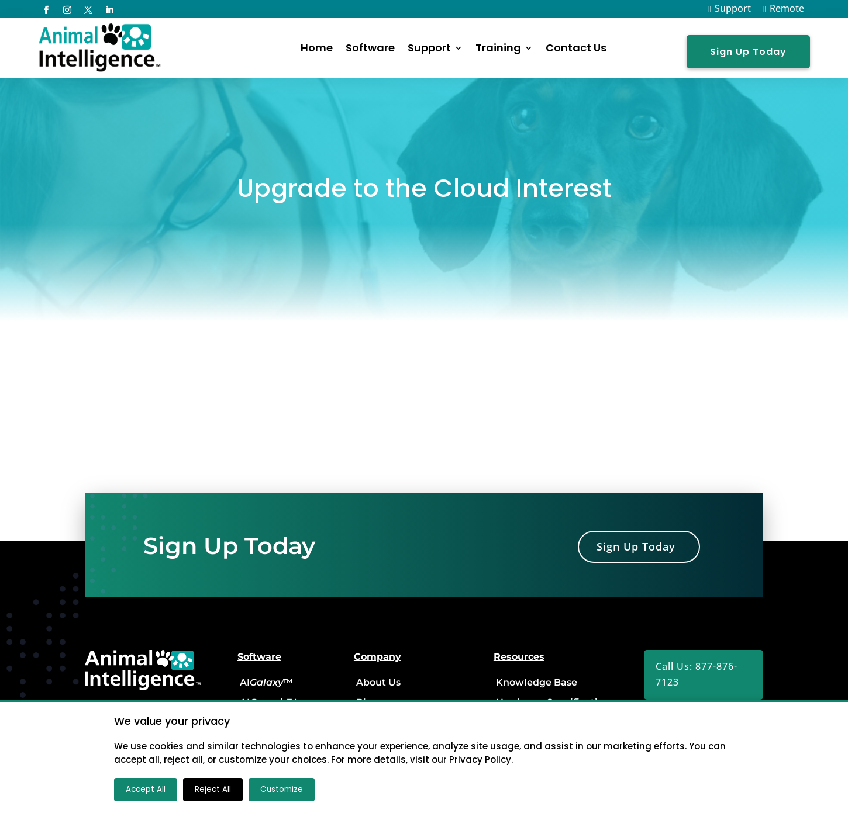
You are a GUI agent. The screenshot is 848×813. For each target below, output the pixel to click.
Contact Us (576, 47)
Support (429, 47)
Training (498, 47)
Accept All (146, 789)
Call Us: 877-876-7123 (696, 674)
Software (370, 47)
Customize (281, 789)
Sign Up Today (748, 51)
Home (317, 47)
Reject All (213, 789)
